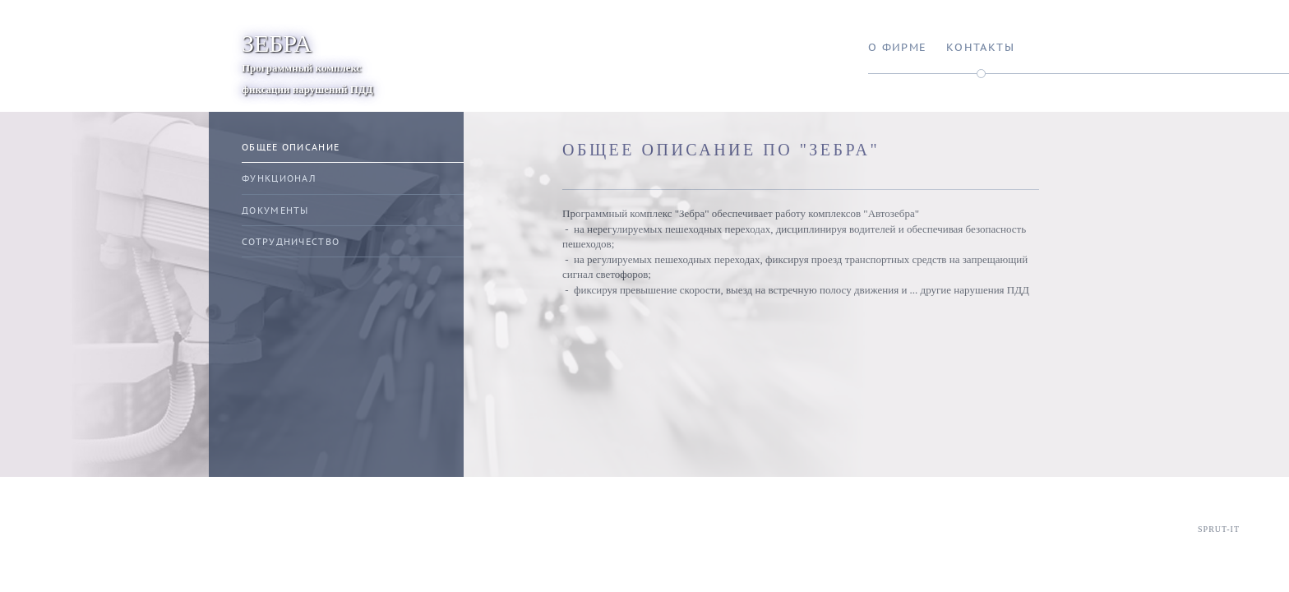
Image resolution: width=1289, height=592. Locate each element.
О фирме (897, 47)
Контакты (980, 47)
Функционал (279, 178)
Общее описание (291, 147)
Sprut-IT (1219, 529)
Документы (275, 210)
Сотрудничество (291, 241)
